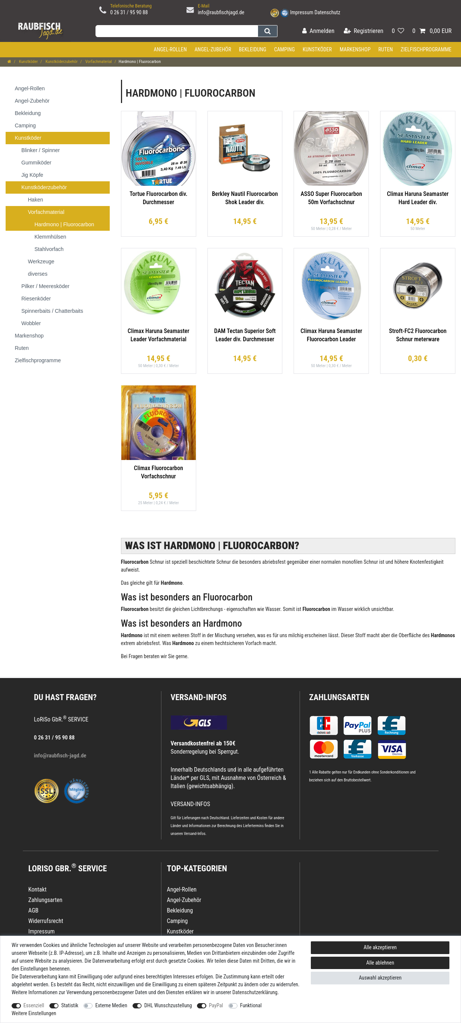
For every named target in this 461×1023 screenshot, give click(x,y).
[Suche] (267, 31)
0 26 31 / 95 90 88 (129, 12)
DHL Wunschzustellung (168, 1005)
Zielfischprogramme (426, 49)
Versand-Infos (195, 833)
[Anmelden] (318, 31)
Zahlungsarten (339, 697)
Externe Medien (111, 1005)
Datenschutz (327, 12)
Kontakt (37, 889)
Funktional (251, 1005)
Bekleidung (252, 49)
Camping (284, 49)
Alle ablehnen (380, 963)
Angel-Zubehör (212, 49)
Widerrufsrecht (45, 920)
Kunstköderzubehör (61, 61)
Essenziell (34, 1005)
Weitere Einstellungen (34, 1013)
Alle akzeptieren (380, 947)
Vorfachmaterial (98, 61)
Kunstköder (317, 49)
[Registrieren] (364, 31)
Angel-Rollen (170, 49)
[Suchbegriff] (176, 31)
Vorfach (253, 643)
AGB (33, 910)
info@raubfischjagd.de (221, 12)
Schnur (223, 562)
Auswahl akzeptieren (380, 978)
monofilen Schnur (360, 562)
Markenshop (355, 49)
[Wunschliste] (398, 31)
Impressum (301, 12)
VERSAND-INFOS (199, 697)
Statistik (69, 1005)
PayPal (216, 1005)
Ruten (385, 49)
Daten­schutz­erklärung (255, 992)
